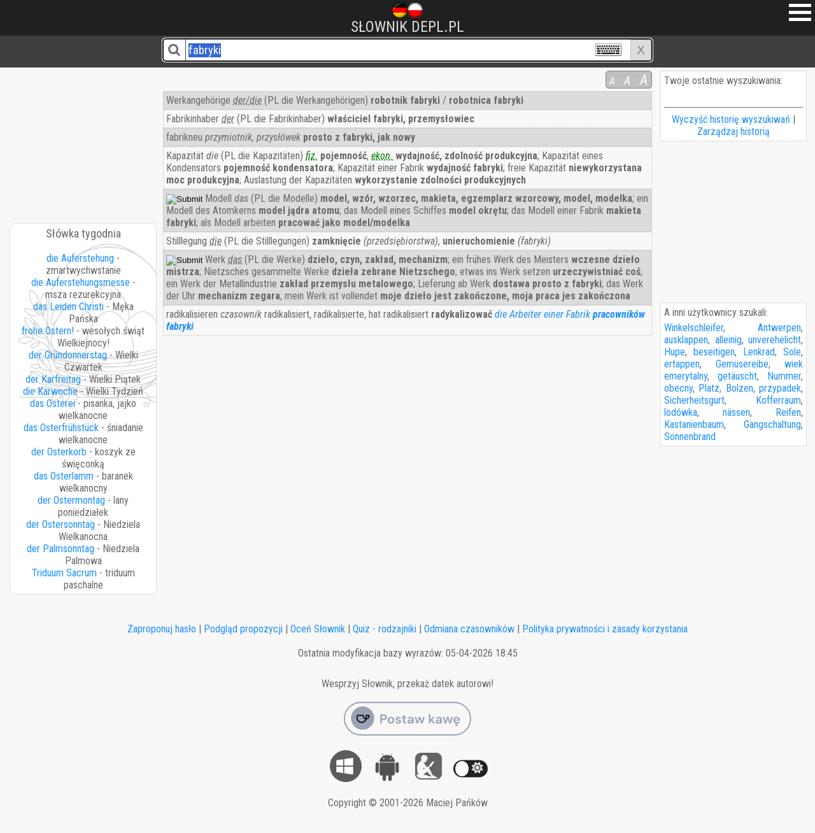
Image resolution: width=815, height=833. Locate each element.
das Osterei (52, 403)
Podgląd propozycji (243, 629)
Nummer (784, 376)
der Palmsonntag (60, 549)
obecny (678, 388)
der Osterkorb (59, 452)
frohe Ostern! (48, 331)
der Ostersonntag (60, 524)
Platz (708, 388)
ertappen (682, 364)
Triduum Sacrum (64, 573)
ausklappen (686, 340)
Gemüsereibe (742, 364)
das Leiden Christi (68, 307)
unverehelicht (774, 340)
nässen (736, 412)
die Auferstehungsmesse (80, 282)
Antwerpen (779, 328)
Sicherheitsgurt (694, 400)
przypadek (780, 388)
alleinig (728, 340)
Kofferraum (778, 400)
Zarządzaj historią (733, 131)
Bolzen (739, 388)
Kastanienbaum (694, 424)
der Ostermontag (71, 500)
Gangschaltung (772, 424)
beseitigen (714, 352)
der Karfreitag (53, 379)
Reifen (788, 412)
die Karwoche (50, 391)
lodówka (680, 412)
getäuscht (737, 376)
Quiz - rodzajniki (384, 629)
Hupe (674, 352)
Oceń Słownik (317, 629)
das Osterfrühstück (61, 428)
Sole (792, 352)
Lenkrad (759, 352)
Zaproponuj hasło (161, 629)
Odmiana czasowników (469, 629)
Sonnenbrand (690, 437)
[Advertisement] (84, 141)
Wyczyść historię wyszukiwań (731, 119)
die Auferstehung (80, 258)
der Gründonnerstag (68, 355)
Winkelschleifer (693, 328)
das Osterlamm (64, 476)
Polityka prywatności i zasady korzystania (605, 629)
